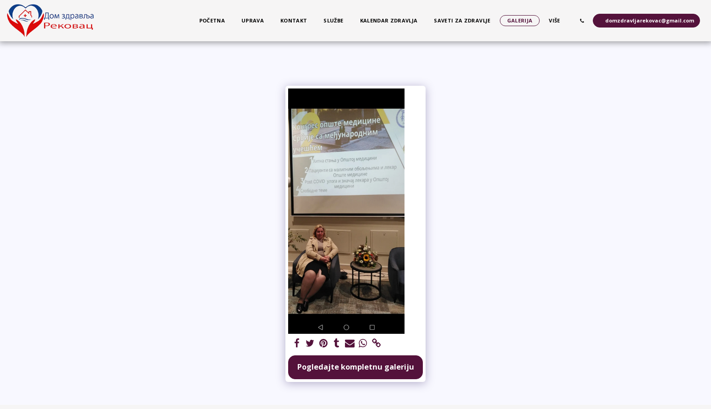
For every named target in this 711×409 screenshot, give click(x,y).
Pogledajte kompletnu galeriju (355, 366)
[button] (582, 20)
